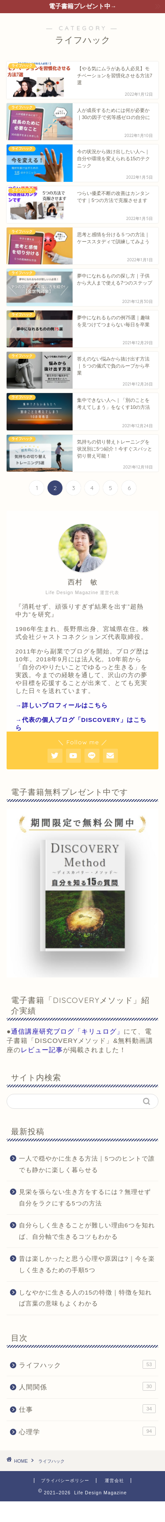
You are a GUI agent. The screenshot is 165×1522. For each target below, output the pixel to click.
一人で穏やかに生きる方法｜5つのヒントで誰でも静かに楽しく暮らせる (87, 1164)
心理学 (87, 1431)
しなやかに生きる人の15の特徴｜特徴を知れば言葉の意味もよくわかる (85, 1298)
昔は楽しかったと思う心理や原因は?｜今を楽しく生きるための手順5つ (87, 1264)
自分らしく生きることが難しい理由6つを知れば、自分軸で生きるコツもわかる (87, 1231)
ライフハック (87, 1364)
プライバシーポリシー (65, 1480)
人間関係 (87, 1386)
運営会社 (114, 1480)
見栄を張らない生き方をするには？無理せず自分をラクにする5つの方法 (85, 1198)
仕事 (87, 1408)
